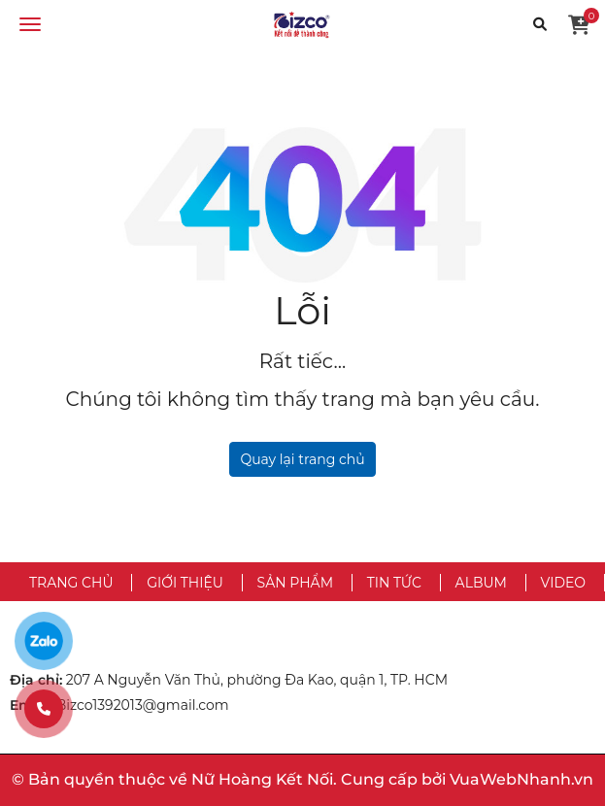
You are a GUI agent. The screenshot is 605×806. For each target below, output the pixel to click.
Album (481, 582)
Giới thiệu (185, 582)
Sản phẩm (295, 582)
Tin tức (394, 582)
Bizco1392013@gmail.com (142, 705)
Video (563, 582)
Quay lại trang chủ (302, 459)
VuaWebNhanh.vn (521, 779)
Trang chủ (71, 582)
